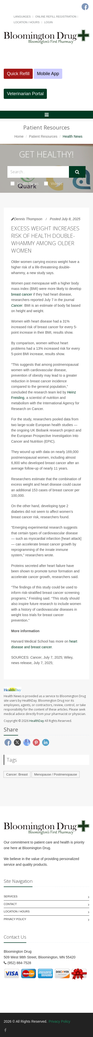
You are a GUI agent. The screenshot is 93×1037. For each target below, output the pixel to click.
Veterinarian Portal (25, 93)
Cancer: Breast (17, 774)
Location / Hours (26, 22)
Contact (10, 904)
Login (48, 22)
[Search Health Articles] (38, 172)
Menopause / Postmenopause (55, 774)
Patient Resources (43, 136)
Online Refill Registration (55, 16)
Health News (25, 183)
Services (10, 896)
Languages (22, 16)
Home (19, 136)
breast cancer (21, 294)
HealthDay (36, 721)
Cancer (16, 305)
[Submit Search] (77, 172)
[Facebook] (5, 1030)
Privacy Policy (15, 919)
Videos (53, 183)
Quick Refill (18, 73)
